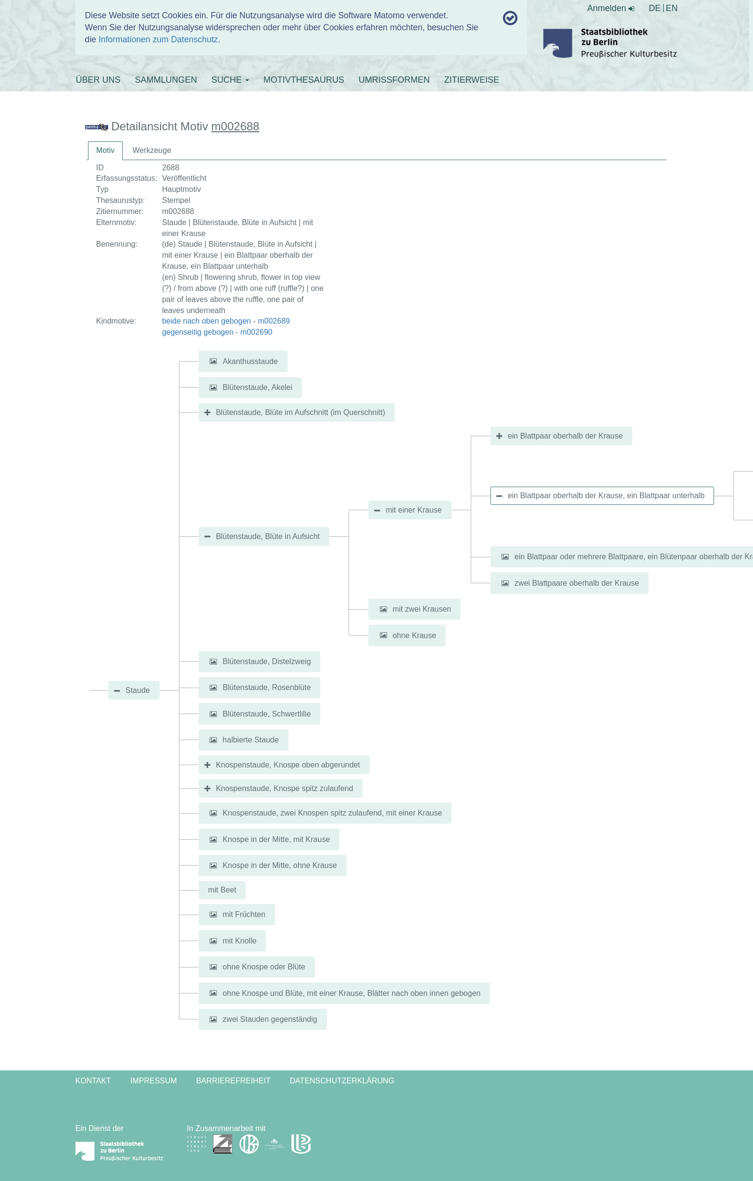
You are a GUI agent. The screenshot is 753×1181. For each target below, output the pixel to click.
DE (655, 8)
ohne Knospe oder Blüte (264, 967)
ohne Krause (414, 635)
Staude (138, 690)
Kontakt (93, 1081)
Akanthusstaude (250, 361)
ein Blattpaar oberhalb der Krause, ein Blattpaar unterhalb (606, 495)
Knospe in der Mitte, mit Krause (276, 839)
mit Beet (222, 890)
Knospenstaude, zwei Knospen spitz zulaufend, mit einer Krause (332, 813)
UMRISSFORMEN (394, 80)
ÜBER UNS (98, 80)
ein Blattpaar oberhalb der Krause (565, 436)
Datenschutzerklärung (342, 1081)
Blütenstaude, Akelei (257, 387)
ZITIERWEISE (472, 80)
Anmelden (610, 8)
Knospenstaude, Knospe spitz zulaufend (284, 788)
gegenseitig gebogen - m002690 (217, 332)
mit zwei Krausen (421, 609)
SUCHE (230, 80)
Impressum (153, 1081)
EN (671, 8)
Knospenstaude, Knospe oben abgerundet (288, 765)
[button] (213, 361)
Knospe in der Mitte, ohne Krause (280, 865)
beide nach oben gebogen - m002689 (226, 321)
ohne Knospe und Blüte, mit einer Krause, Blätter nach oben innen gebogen (351, 993)
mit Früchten (244, 914)
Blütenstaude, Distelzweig (267, 661)
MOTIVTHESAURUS (304, 80)
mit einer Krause (414, 510)
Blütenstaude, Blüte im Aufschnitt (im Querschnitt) (300, 412)
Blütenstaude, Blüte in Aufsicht (268, 536)
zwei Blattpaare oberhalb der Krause (577, 583)
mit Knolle (239, 941)
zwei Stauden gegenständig (270, 1019)
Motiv (105, 150)
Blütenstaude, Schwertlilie (267, 714)
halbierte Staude (251, 740)
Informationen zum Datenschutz (158, 39)
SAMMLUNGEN (166, 80)
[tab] (105, 150)
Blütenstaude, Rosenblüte (267, 687)
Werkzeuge (151, 150)
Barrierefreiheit (233, 1081)
